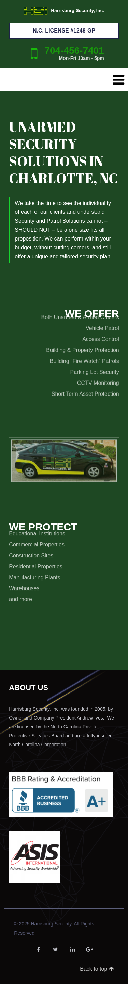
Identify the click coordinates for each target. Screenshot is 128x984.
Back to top (97, 969)
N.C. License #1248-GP (64, 31)
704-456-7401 (74, 50)
